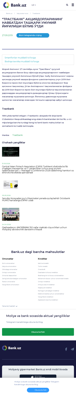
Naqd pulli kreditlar (45, 288)
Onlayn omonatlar (9, 272)
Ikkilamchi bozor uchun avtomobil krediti (53, 278)
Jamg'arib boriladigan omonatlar (14, 278)
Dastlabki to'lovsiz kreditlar (48, 272)
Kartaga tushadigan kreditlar (48, 291)
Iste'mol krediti (43, 263)
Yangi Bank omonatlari (10, 285)
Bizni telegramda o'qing (30, 35)
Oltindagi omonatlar (9, 269)
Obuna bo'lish (38, 332)
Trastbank (8, 108)
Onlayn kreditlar (44, 282)
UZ (33, 5)
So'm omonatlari (8, 263)
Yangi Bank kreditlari (45, 297)
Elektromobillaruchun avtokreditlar (51, 294)
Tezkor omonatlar (8, 282)
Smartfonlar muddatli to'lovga (20, 58)
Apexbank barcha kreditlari (48, 300)
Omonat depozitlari (9, 275)
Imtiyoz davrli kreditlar (46, 285)
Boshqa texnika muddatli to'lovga (22, 61)
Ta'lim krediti (43, 266)
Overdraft (41, 269)
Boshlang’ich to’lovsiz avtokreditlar (51, 275)
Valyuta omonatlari (9, 266)
